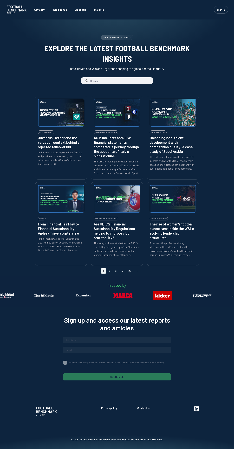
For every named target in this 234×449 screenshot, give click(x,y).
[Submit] (86, 81)
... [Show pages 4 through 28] (123, 270)
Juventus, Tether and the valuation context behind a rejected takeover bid (58, 142)
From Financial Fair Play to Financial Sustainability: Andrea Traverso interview (58, 228)
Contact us (143, 408)
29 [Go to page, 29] (129, 270)
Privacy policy (109, 408)
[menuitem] (39, 9)
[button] (137, 271)
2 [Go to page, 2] (109, 270)
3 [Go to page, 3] (116, 270)
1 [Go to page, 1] (103, 270)
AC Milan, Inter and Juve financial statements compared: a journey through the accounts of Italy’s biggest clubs (116, 147)
